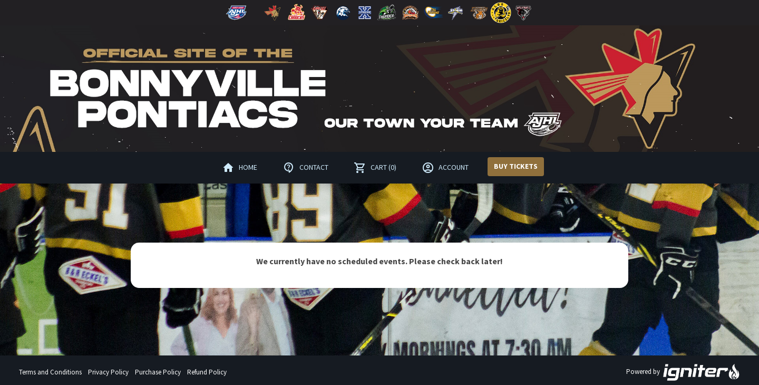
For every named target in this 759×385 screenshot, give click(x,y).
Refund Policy (207, 372)
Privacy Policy (108, 372)
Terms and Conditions (50, 372)
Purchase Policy (158, 372)
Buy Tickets (516, 166)
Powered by (683, 372)
